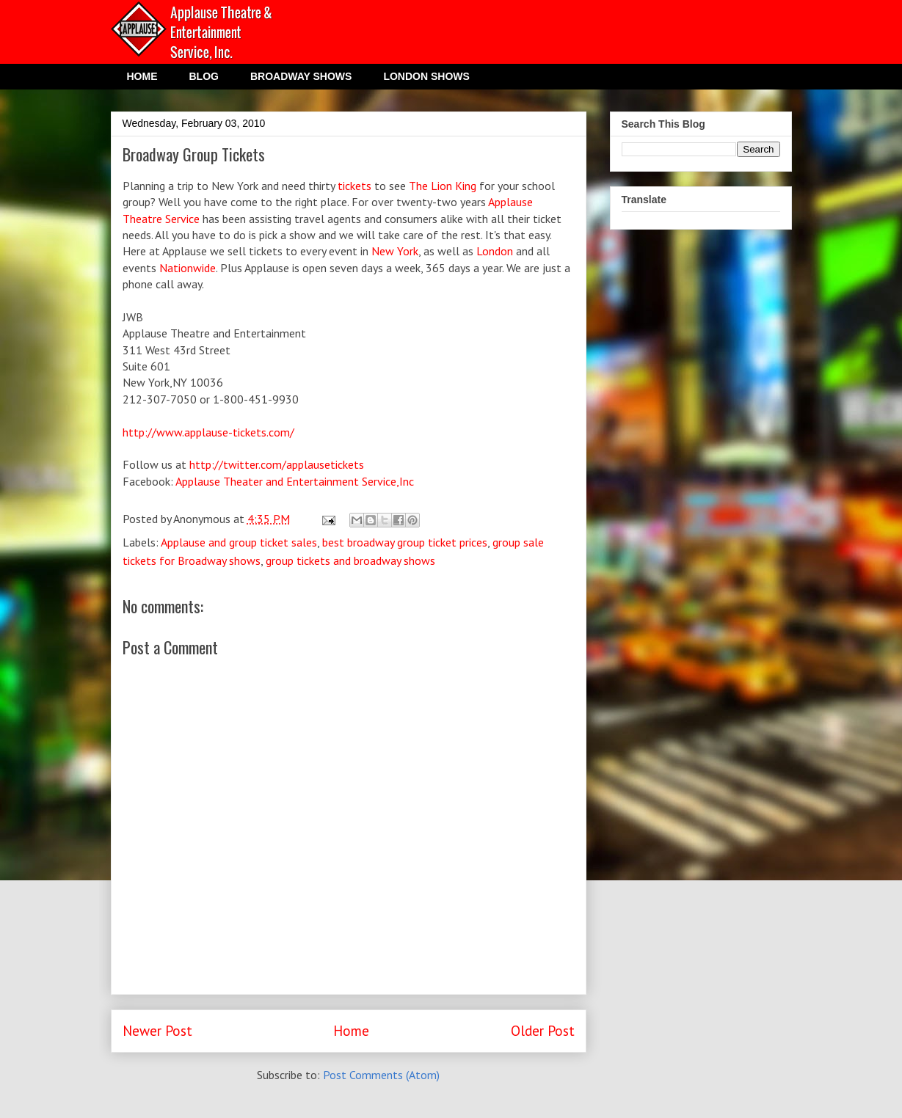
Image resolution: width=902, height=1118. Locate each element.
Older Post (543, 1030)
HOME (142, 76)
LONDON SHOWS (426, 76)
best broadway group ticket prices (404, 542)
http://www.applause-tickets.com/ (208, 432)
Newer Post (157, 1030)
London (494, 251)
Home (351, 1030)
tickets (356, 185)
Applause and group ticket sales (239, 542)
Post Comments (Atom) (381, 1074)
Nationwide (187, 267)
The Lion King (442, 185)
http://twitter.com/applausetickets (276, 464)
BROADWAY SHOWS (301, 76)
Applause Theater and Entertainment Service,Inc (294, 481)
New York (394, 251)
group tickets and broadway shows (350, 560)
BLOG (204, 76)
